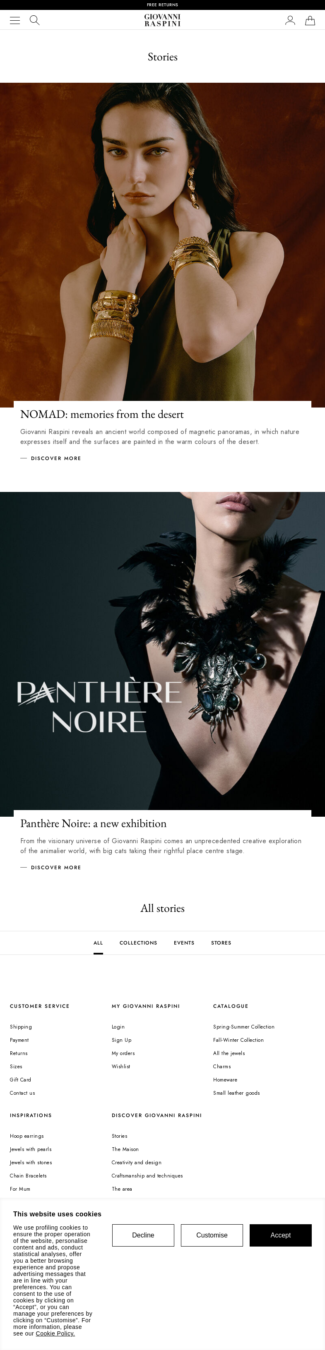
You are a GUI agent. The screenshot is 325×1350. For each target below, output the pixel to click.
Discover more (56, 458)
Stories (120, 1136)
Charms (222, 1066)
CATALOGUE (231, 1006)
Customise (212, 1235)
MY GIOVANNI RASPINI (146, 1006)
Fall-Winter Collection (238, 1040)
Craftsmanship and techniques (147, 1176)
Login (118, 1027)
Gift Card (20, 1080)
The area (122, 1189)
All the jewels (229, 1053)
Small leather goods (236, 1093)
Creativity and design (137, 1162)
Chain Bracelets (28, 1176)
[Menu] (15, 21)
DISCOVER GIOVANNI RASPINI (157, 1115)
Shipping (21, 1027)
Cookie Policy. (55, 1333)
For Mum (20, 1189)
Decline (143, 1235)
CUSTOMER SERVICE (40, 1006)
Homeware (225, 1080)
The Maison (125, 1149)
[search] (35, 20)
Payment (19, 1040)
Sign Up (122, 1040)
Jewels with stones (31, 1162)
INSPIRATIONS (31, 1115)
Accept (281, 1235)
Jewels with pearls (30, 1149)
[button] (290, 20)
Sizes (16, 1066)
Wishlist (121, 1066)
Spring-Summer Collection (243, 1027)
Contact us (22, 1093)
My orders (123, 1053)
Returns (19, 1053)
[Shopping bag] (310, 21)
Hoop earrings (27, 1136)
